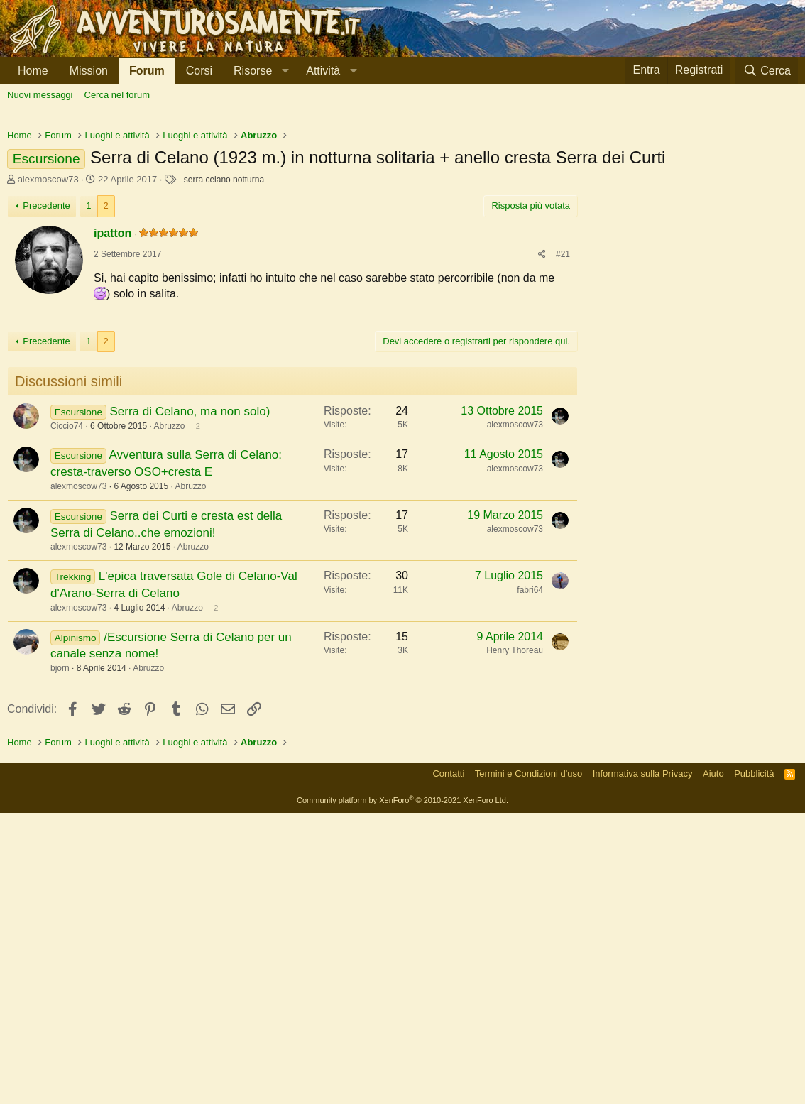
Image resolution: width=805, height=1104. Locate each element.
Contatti (448, 1064)
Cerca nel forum (117, 94)
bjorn (60, 959)
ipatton (112, 432)
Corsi (199, 71)
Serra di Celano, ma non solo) (189, 702)
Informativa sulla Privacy (643, 1064)
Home (33, 71)
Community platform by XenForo (402, 1091)
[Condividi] (542, 453)
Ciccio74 (66, 717)
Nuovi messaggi (40, 94)
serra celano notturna (224, 378)
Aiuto (713, 1064)
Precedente (46, 404)
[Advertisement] (402, 220)
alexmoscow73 (48, 378)
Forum (147, 71)
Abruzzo (169, 717)
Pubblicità (754, 1064)
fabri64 (530, 881)
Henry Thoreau (514, 941)
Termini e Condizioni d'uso (528, 1064)
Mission (89, 71)
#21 (563, 453)
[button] (259, 70)
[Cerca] (766, 70)
